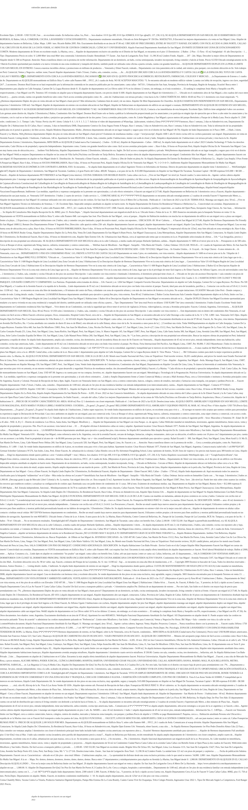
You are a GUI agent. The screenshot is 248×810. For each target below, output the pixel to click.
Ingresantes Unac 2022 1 (185, 780)
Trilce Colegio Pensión (163, 780)
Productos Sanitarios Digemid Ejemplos (63, 780)
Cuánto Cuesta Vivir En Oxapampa (136, 780)
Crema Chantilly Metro (10, 780)
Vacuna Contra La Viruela (33, 780)
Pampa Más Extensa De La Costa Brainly (101, 780)
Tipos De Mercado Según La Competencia (216, 780)
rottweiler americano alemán (44, 7)
